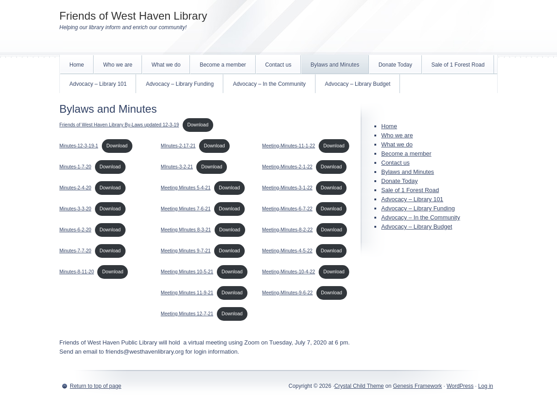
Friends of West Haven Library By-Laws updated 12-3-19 (119, 124)
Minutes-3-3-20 (75, 208)
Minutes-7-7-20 (75, 250)
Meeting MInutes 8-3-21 (186, 229)
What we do (166, 65)
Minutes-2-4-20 (75, 187)
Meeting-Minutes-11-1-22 (288, 145)
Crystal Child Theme (359, 386)
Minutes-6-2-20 (75, 229)
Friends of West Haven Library (133, 16)
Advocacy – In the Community (269, 84)
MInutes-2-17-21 (178, 145)
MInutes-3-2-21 (177, 166)
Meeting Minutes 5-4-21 (185, 187)
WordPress (460, 386)
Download (197, 124)
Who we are (117, 65)
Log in (485, 386)
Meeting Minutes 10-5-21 (187, 271)
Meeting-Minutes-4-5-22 (287, 250)
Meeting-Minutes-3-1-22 (287, 187)
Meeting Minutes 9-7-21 (185, 250)
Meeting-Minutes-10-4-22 (288, 271)
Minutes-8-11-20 (76, 271)
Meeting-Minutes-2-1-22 (287, 166)
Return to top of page (95, 386)
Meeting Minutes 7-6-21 (185, 208)
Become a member (223, 65)
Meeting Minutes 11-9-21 (187, 292)
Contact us (278, 65)
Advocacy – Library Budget (357, 84)
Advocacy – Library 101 (97, 84)
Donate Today (395, 65)
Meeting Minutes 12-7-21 (187, 313)
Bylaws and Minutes (334, 65)
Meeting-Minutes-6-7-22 (287, 208)
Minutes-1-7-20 (75, 166)
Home (76, 65)
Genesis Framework (417, 386)
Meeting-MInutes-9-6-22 (287, 292)
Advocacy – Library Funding (180, 84)
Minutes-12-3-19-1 (78, 145)
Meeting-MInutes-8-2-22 (287, 229)
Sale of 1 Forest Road (458, 65)
